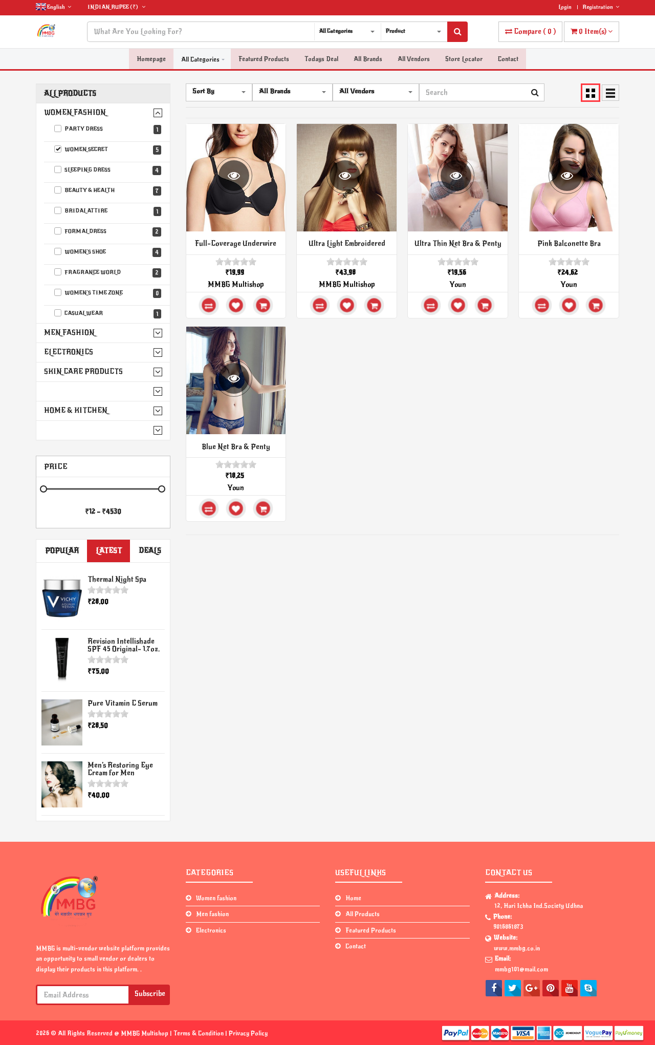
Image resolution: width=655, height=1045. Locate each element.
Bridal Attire (107, 211)
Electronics (68, 352)
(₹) (116, 7)
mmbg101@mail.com (521, 969)
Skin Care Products (83, 371)
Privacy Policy (248, 1033)
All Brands (368, 59)
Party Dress (107, 129)
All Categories (200, 59)
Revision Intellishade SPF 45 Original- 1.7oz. (124, 645)
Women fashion (75, 112)
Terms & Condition (199, 1033)
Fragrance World (107, 273)
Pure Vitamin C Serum (123, 703)
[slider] (108, 590)
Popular (62, 550)
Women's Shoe (107, 252)
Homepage (151, 59)
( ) (530, 31)
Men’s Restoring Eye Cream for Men (120, 769)
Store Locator (464, 59)
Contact (508, 59)
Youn (458, 284)
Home (353, 898)
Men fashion (69, 332)
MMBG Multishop (236, 284)
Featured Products (263, 59)
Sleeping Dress (107, 170)
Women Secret (107, 150)
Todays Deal (321, 59)
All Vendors (414, 59)
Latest (109, 550)
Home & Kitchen (75, 410)
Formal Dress (107, 232)
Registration (600, 7)
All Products (70, 93)
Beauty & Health (107, 191)
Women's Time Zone (107, 293)
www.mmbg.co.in (517, 948)
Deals (150, 550)
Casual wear (107, 313)
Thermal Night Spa (117, 579)
